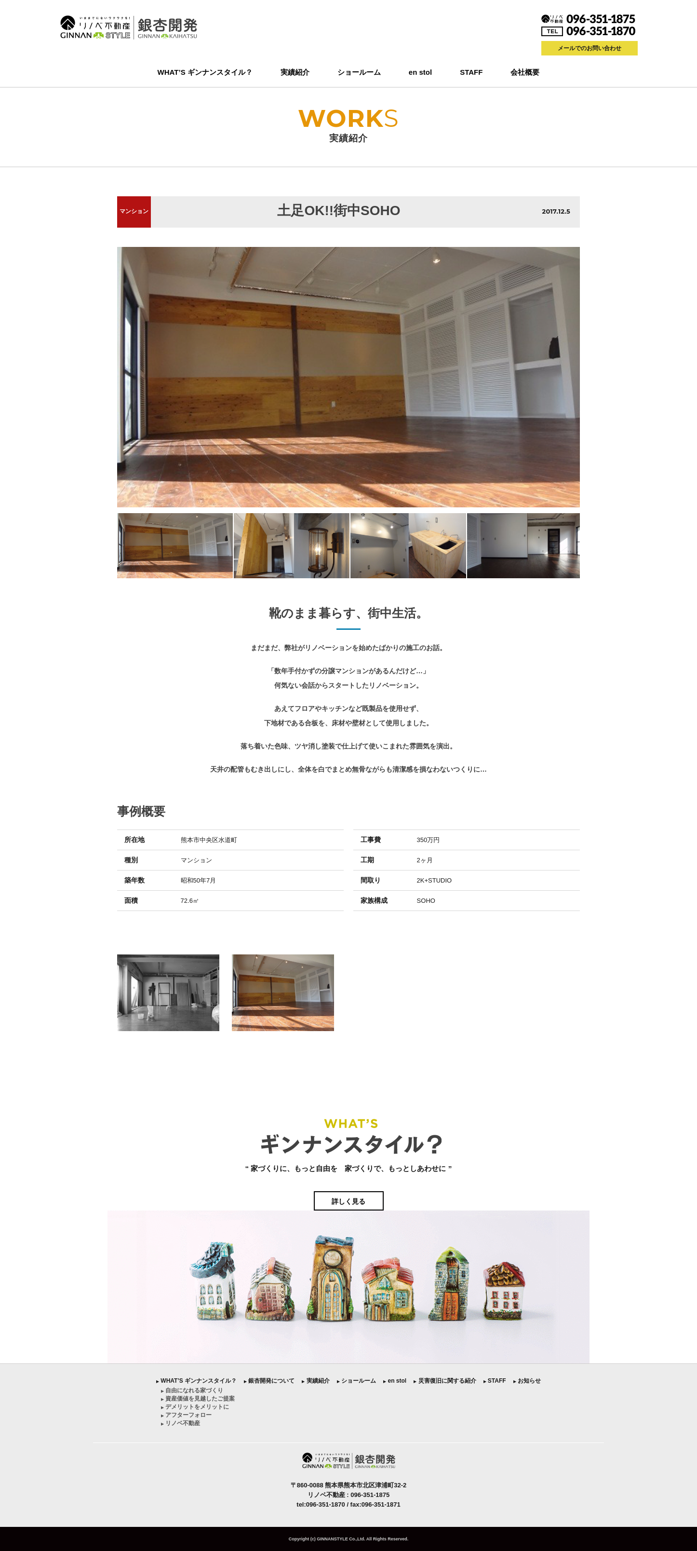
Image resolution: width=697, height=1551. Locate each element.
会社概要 (524, 72)
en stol (420, 72)
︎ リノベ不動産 (180, 1423)
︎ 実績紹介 (315, 1380)
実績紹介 (295, 72)
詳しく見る (348, 1201)
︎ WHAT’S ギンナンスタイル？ (196, 1380)
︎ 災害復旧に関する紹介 (445, 1380)
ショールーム (359, 72)
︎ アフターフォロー (186, 1415)
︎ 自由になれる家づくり (192, 1390)
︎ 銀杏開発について (269, 1380)
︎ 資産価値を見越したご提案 (198, 1398)
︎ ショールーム (356, 1380)
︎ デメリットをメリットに (195, 1406)
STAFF (471, 72)
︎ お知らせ (527, 1380)
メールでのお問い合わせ (589, 48)
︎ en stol (394, 1380)
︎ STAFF (494, 1380)
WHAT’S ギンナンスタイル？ (205, 72)
